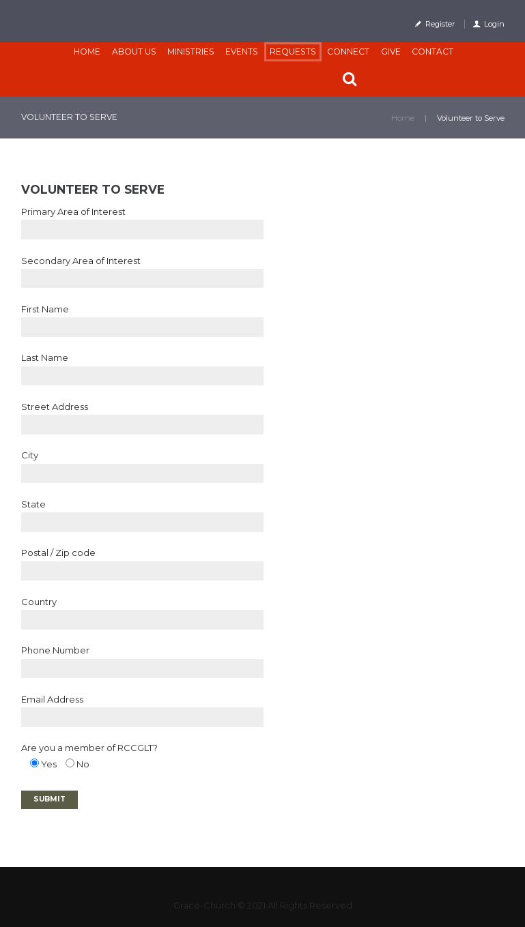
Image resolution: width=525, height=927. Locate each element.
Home (87, 51)
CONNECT (348, 51)
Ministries (190, 51)
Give (391, 51)
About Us (134, 51)
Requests (293, 51)
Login (494, 24)
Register (440, 24)
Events (241, 51)
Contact (432, 51)
